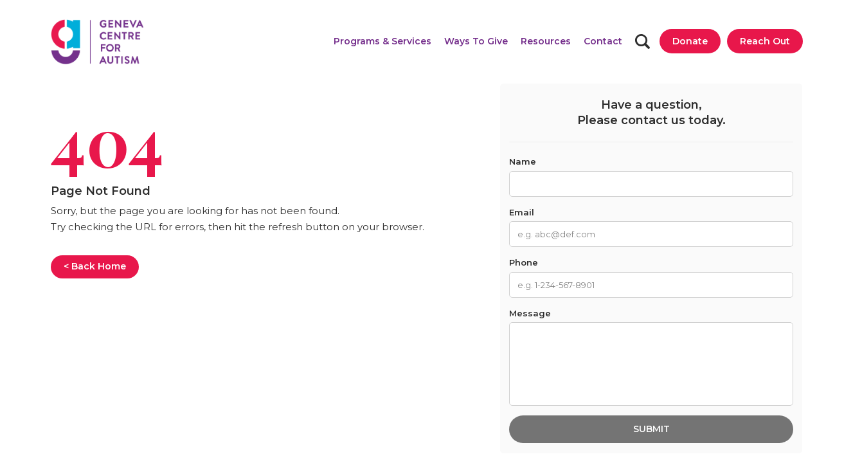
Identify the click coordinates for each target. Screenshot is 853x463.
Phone (523, 262)
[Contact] (603, 41)
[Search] (642, 41)
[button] (382, 41)
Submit (651, 429)
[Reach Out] (765, 41)
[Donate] (690, 41)
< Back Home (95, 266)
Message (530, 313)
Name (522, 161)
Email (521, 212)
